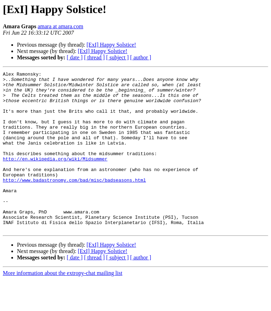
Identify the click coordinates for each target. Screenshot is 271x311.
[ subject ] (117, 57)
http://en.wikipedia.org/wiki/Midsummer (55, 177)
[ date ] (75, 57)
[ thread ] (94, 57)
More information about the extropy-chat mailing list (62, 305)
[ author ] (140, 57)
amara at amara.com (60, 26)
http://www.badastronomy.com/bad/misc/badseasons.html (74, 202)
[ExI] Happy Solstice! (111, 45)
